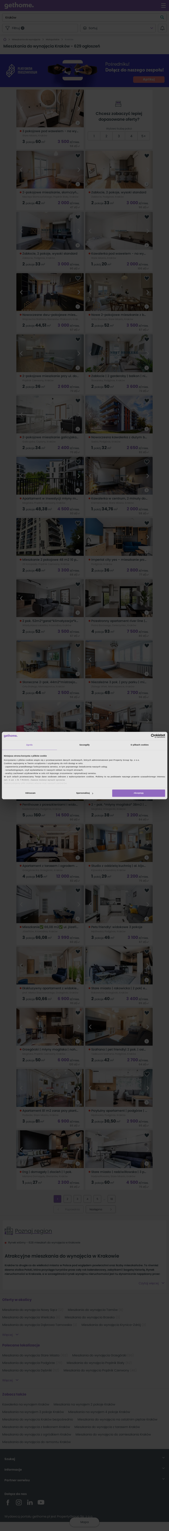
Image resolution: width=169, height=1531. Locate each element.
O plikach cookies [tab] (140, 745)
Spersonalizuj (84, 793)
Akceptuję (139, 793)
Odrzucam (30, 793)
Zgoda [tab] (29, 745)
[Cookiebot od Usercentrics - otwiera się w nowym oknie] (145, 736)
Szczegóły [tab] (84, 745)
